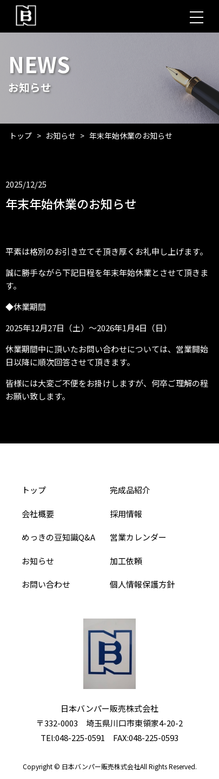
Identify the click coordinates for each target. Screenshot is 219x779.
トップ (20, 135)
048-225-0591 (80, 737)
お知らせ (60, 135)
